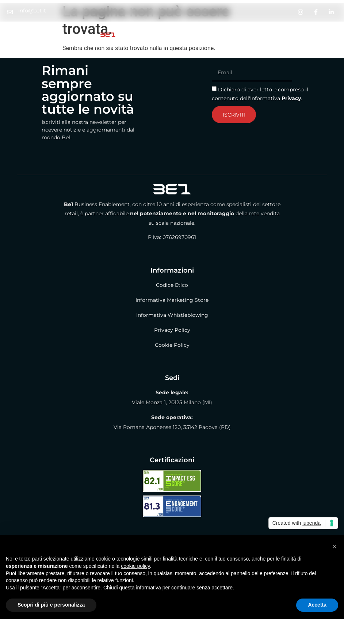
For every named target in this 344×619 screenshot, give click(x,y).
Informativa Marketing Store (172, 300)
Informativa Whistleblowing (172, 315)
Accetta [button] (317, 605)
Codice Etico (172, 285)
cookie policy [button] (135, 566)
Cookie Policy (172, 345)
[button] (334, 546)
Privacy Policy (172, 330)
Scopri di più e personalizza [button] (51, 605)
